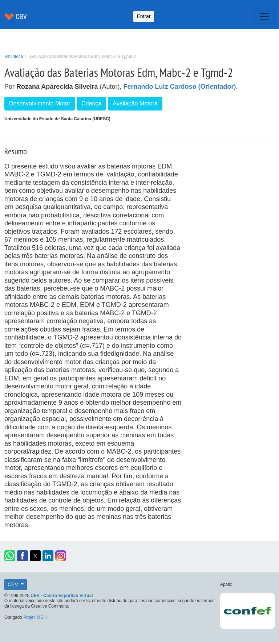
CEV (14, 584)
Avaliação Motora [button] (135, 103)
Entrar (143, 16)
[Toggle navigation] (264, 16)
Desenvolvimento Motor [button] (39, 103)
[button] (9, 555)
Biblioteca (13, 56)
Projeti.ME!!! (35, 617)
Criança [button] (91, 103)
